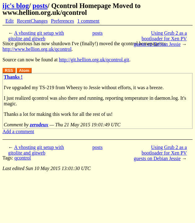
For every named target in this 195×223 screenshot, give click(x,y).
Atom (24, 70)
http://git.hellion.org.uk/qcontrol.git (94, 59)
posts (40, 6)
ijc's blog (15, 6)
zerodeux (39, 124)
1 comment (88, 21)
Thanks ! (13, 77)
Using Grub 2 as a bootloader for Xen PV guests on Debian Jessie (160, 38)
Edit (10, 21)
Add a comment (18, 131)
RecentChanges (32, 21)
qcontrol (22, 157)
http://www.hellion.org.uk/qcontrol (37, 49)
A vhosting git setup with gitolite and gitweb (36, 35)
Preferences (62, 21)
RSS (9, 70)
